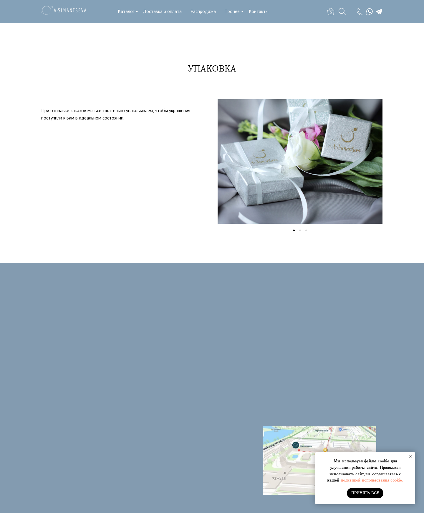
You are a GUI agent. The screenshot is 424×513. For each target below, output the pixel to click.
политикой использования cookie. (372, 480)
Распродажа (203, 11)
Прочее (232, 11)
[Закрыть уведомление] (411, 456)
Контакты (259, 11)
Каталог (126, 11)
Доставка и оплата (162, 11)
